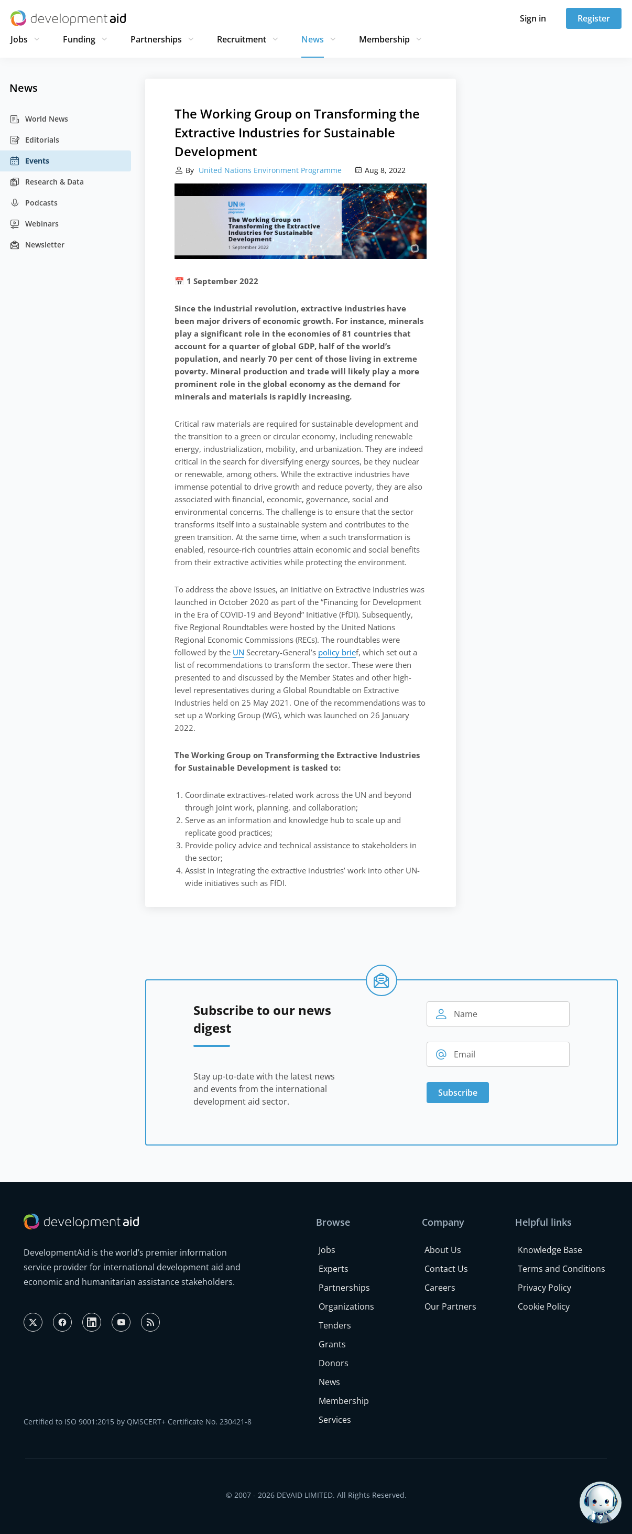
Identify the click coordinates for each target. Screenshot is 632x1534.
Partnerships (156, 39)
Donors (333, 1363)
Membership (384, 39)
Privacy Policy (544, 1287)
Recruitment (241, 39)
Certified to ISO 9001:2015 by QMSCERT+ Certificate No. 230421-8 (138, 1422)
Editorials (34, 140)
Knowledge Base (550, 1250)
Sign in (533, 18)
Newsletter (36, 245)
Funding (79, 39)
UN (238, 652)
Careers (439, 1287)
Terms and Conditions (561, 1268)
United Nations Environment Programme (269, 170)
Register (593, 18)
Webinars (34, 224)
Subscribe (457, 1092)
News (312, 39)
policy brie (337, 652)
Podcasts (33, 203)
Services (335, 1419)
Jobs (19, 39)
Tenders (335, 1325)
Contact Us (446, 1268)
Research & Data (46, 182)
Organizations (346, 1306)
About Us (442, 1250)
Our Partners (450, 1306)
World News (38, 119)
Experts (333, 1268)
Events (29, 161)
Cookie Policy (544, 1306)
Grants (332, 1344)
